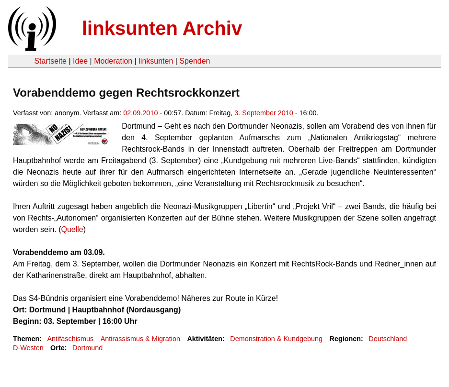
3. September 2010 (263, 113)
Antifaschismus (70, 339)
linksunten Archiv (162, 28)
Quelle (72, 229)
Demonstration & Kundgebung (276, 339)
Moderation (113, 61)
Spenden (194, 61)
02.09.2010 (140, 113)
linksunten (155, 61)
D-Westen (28, 348)
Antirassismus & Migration (140, 339)
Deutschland (387, 339)
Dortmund (87, 348)
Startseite (50, 61)
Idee (80, 61)
